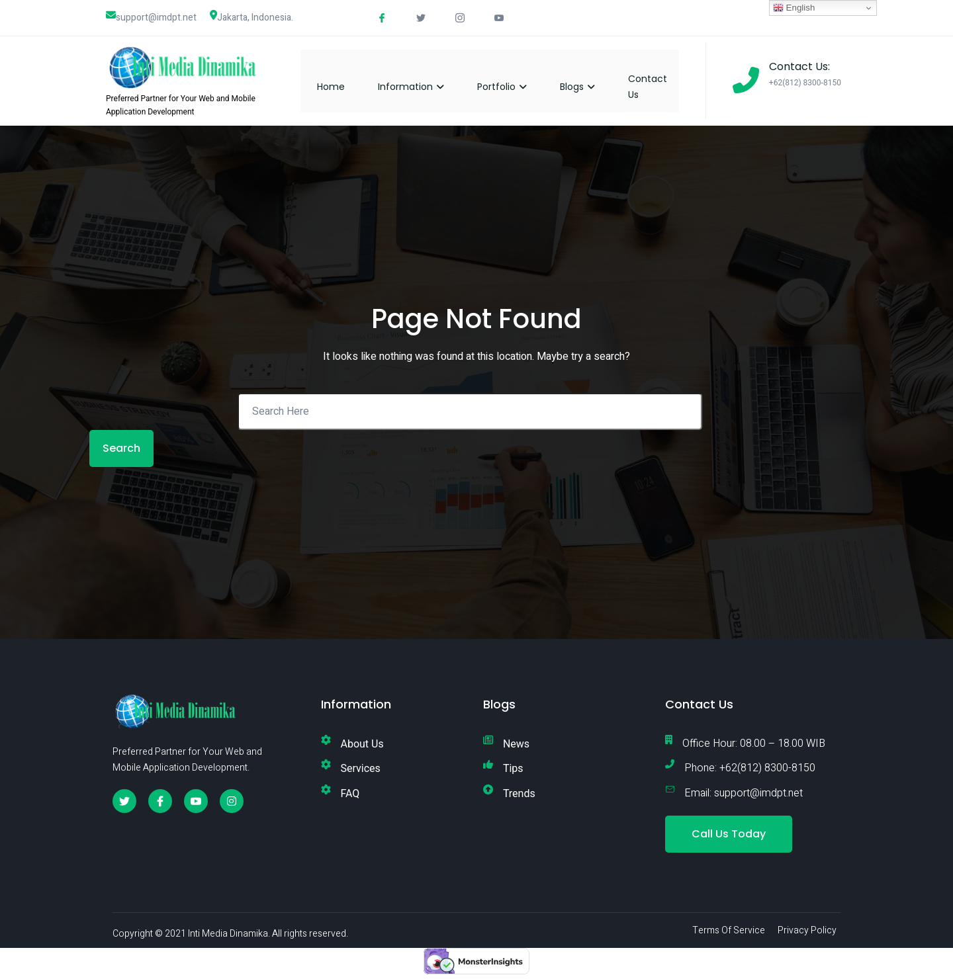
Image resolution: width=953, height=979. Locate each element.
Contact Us (659, 80)
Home (343, 80)
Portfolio (514, 80)
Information (423, 80)
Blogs (589, 80)
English (794, 8)
